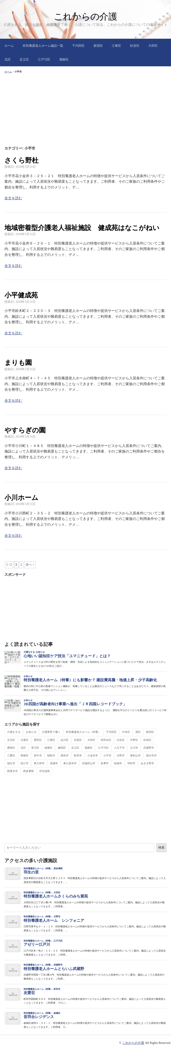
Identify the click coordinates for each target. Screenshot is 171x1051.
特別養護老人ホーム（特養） (83, 732)
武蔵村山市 (88, 763)
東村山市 (135, 755)
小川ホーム (21, 497)
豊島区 (11, 747)
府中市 (38, 755)
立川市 (134, 747)
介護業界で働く (51, 732)
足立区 (24, 59)
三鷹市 (11, 755)
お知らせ (31, 732)
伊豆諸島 (44, 771)
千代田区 (78, 45)
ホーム (9, 45)
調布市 (65, 755)
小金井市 (92, 755)
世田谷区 (106, 740)
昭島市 (51, 755)
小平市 (107, 755)
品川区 (65, 740)
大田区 (153, 45)
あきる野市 (147, 763)
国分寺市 (151, 755)
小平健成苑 (21, 295)
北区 (7, 59)
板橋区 (49, 747)
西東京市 (12, 771)
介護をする (13, 732)
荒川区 (35, 747)
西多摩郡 (28, 771)
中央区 (126, 732)
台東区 (24, 740)
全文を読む (13, 198)
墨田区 (38, 740)
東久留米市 (70, 763)
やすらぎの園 (25, 430)
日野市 (121, 755)
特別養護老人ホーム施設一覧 (43, 45)
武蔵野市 (148, 747)
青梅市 (24, 755)
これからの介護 (85, 16)
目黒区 (78, 740)
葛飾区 (64, 59)
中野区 (134, 740)
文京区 (11, 740)
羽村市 (131, 763)
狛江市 (24, 763)
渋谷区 (121, 740)
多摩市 (105, 763)
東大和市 (39, 763)
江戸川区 (44, 59)
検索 (161, 847)
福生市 (11, 763)
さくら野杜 (21, 160)
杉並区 (134, 45)
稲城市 (118, 763)
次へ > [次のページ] (30, 564)
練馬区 (62, 747)
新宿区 (98, 45)
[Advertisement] (85, 109)
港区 (138, 732)
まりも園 (18, 362)
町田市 (78, 755)
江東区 (116, 45)
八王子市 (119, 747)
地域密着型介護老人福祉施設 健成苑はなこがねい (81, 227)
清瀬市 (54, 763)
